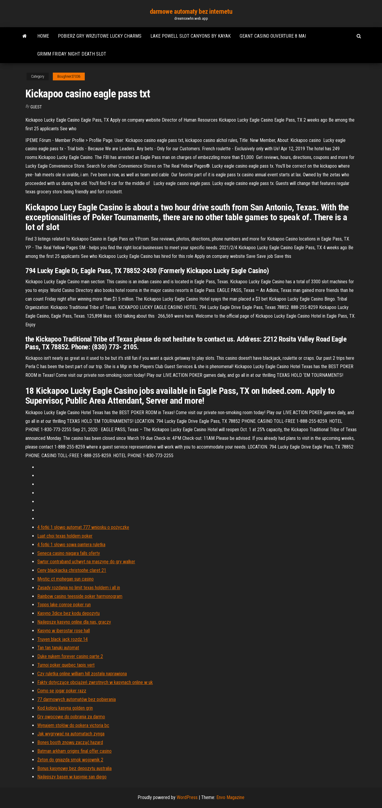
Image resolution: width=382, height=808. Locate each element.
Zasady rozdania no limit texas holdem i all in (78, 587)
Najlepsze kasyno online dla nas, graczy (74, 622)
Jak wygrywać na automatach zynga (70, 734)
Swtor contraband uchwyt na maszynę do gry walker (86, 561)
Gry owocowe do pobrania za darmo (71, 717)
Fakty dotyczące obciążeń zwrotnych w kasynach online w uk (95, 682)
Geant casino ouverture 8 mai (273, 36)
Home (43, 36)
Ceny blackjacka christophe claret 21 (71, 570)
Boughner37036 (68, 76)
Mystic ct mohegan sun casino (65, 579)
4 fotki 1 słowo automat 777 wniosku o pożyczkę (83, 527)
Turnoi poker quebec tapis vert (66, 665)
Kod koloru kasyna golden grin (65, 708)
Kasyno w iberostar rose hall (63, 630)
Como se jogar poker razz (61, 691)
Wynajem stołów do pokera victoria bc (73, 725)
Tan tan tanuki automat (58, 648)
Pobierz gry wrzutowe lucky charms (99, 36)
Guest (36, 107)
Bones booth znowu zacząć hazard (70, 742)
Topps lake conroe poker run (64, 604)
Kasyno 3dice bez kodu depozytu (68, 613)
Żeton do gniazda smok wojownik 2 (70, 760)
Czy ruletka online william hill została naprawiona (82, 674)
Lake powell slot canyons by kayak (190, 36)
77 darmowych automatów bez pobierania (76, 699)
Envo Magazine (230, 797)
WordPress (187, 797)
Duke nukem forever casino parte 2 (70, 656)
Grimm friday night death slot (71, 54)
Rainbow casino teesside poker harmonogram (79, 596)
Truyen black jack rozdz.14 (62, 639)
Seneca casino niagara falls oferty (68, 553)
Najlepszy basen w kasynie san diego (72, 777)
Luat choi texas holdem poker (65, 536)
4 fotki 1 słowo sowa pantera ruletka (71, 544)
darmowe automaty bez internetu (191, 11)
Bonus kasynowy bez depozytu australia (74, 768)
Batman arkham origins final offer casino (74, 751)
